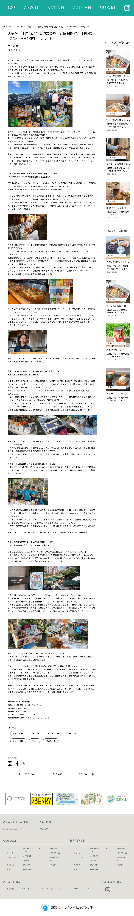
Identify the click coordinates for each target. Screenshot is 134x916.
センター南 (55, 853)
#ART (35, 740)
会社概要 (10, 888)
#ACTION (18, 733)
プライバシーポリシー (82, 888)
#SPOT (35, 733)
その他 (53, 865)
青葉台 (9, 869)
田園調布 (27, 869)
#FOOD (71, 733)
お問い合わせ (27, 888)
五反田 (26, 860)
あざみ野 (10, 865)
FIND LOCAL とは (12, 828)
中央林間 (27, 856)
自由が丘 (12, 727)
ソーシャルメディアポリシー (53, 888)
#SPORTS (18, 740)
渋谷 (8, 848)
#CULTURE (53, 733)
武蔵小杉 (54, 848)
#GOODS (51, 740)
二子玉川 (10, 853)
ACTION (44, 828)
